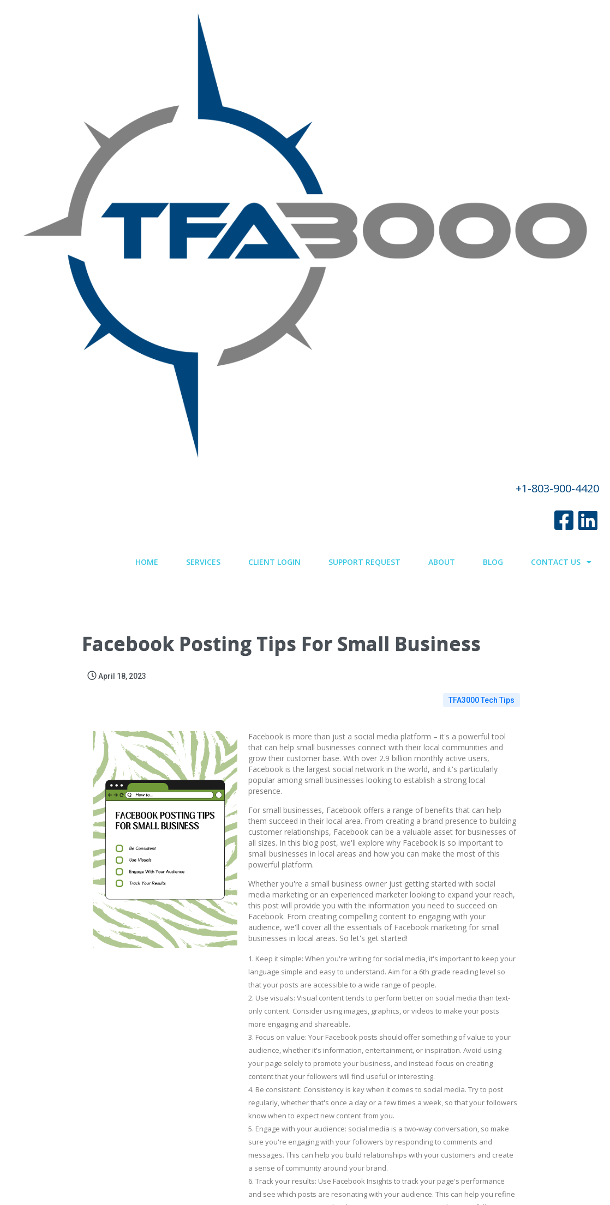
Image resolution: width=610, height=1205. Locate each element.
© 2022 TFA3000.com (305, 1167)
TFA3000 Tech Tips (481, 180)
